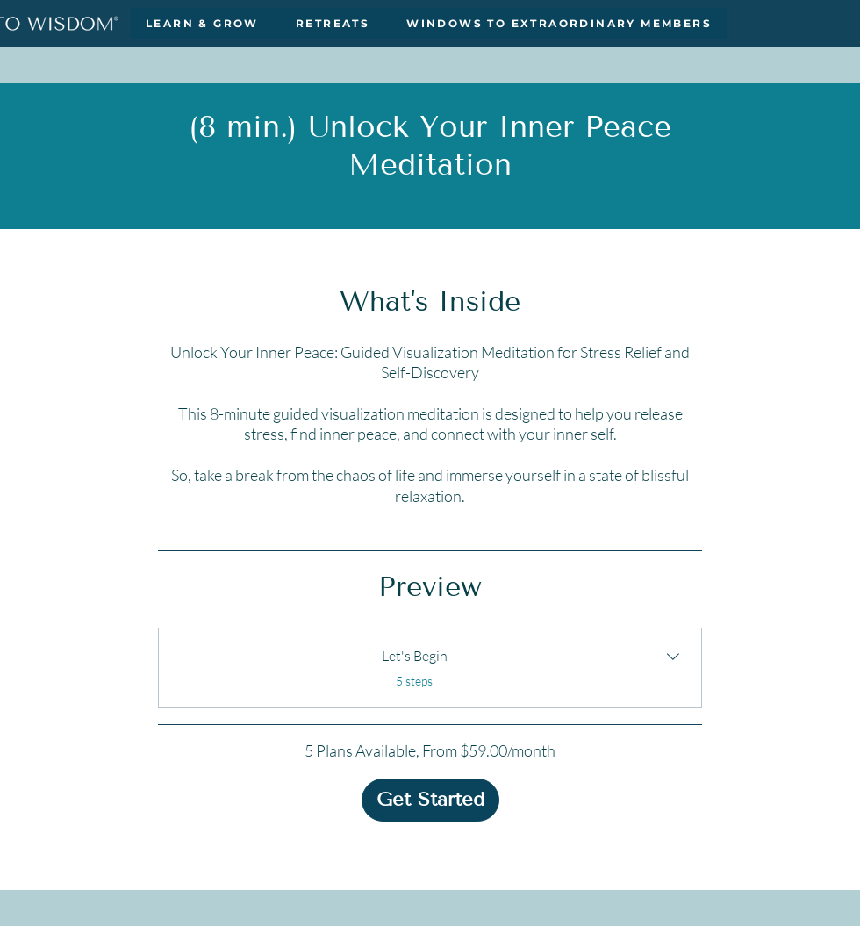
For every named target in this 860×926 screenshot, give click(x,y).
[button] (202, 23)
